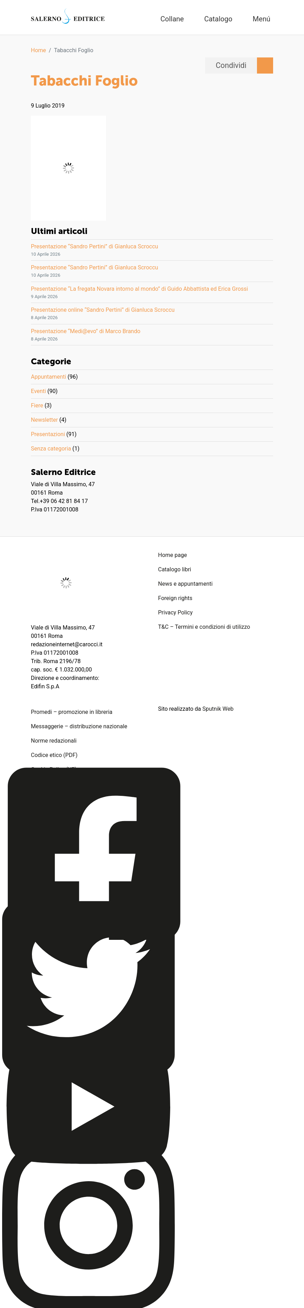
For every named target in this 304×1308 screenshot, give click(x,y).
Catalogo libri (174, 569)
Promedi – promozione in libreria (71, 712)
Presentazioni (48, 434)
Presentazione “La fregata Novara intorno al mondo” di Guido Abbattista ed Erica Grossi (139, 288)
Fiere (37, 405)
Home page (172, 555)
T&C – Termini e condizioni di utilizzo (204, 627)
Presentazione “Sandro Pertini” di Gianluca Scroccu (94, 246)
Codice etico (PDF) (54, 755)
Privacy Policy (175, 612)
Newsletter (44, 420)
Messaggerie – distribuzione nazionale (79, 726)
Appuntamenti (48, 376)
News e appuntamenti (185, 583)
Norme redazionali (54, 740)
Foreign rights (175, 598)
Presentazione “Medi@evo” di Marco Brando (85, 331)
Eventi (38, 391)
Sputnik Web (218, 708)
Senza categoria (51, 448)
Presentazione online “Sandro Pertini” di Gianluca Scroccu (102, 310)
